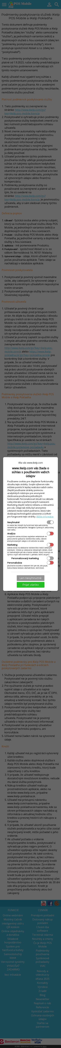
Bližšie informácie (45, 516)
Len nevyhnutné (30, 578)
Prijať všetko (30, 584)
